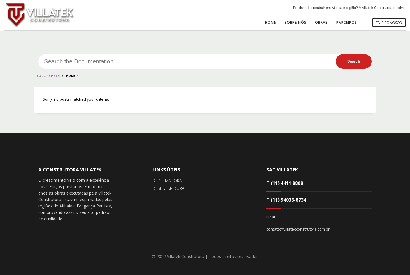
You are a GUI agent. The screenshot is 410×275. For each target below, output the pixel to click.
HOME (70, 76)
